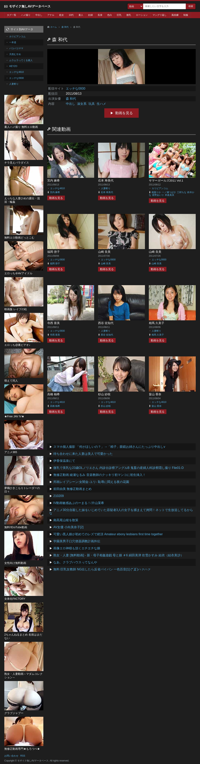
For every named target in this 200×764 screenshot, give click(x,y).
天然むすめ (15, 54)
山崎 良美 (104, 251)
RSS (22, 755)
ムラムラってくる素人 (21, 60)
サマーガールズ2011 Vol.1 (166, 180)
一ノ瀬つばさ (169, 192)
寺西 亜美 (53, 323)
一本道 (12, 42)
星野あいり (158, 195)
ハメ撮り (25, 15)
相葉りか (156, 192)
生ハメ (101, 103)
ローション (142, 15)
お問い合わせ (11, 755)
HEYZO (13, 66)
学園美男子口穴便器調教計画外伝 (76, 541)
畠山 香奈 (155, 394)
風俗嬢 (175, 15)
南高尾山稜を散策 (65, 520)
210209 (58, 496)
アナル (50, 15)
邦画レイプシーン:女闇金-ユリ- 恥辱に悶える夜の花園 (91, 482)
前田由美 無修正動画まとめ (72, 489)
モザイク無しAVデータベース (30, 6)
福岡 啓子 (53, 251)
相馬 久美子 (156, 323)
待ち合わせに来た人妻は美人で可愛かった (83, 453)
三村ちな (181, 192)
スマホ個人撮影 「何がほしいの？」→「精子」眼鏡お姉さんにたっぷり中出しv (109, 446)
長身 (100, 15)
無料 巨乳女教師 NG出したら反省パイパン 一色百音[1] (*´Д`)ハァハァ (102, 569)
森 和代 (65, 27)
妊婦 (90, 15)
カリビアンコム (160, 188)
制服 (185, 15)
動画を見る (124, 113)
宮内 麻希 (53, 180)
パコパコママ (16, 48)
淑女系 (82, 103)
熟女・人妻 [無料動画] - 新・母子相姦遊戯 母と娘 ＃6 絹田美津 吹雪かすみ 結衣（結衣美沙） (118, 555)
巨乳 (119, 15)
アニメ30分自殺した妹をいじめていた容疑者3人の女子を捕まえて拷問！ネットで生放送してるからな (121, 511)
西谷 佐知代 (105, 323)
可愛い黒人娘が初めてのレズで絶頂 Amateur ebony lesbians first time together (108, 534)
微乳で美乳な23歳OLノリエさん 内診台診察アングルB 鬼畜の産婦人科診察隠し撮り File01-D (118, 467)
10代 (71, 15)
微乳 (128, 15)
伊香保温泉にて (64, 460)
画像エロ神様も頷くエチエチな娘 (76, 548)
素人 (81, 15)
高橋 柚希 (53, 394)
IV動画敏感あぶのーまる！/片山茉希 (78, 503)
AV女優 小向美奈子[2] (68, 527)
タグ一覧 (11, 15)
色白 (109, 15)
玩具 (91, 103)
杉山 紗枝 (104, 394)
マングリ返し (160, 15)
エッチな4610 (57, 188)
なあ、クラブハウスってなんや (75, 562)
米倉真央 (169, 195)
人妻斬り (105, 188)
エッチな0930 (75, 88)
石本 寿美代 (105, 180)
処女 (61, 15)
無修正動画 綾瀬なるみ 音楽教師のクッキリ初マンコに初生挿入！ (99, 474)
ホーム (53, 27)
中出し (38, 15)
